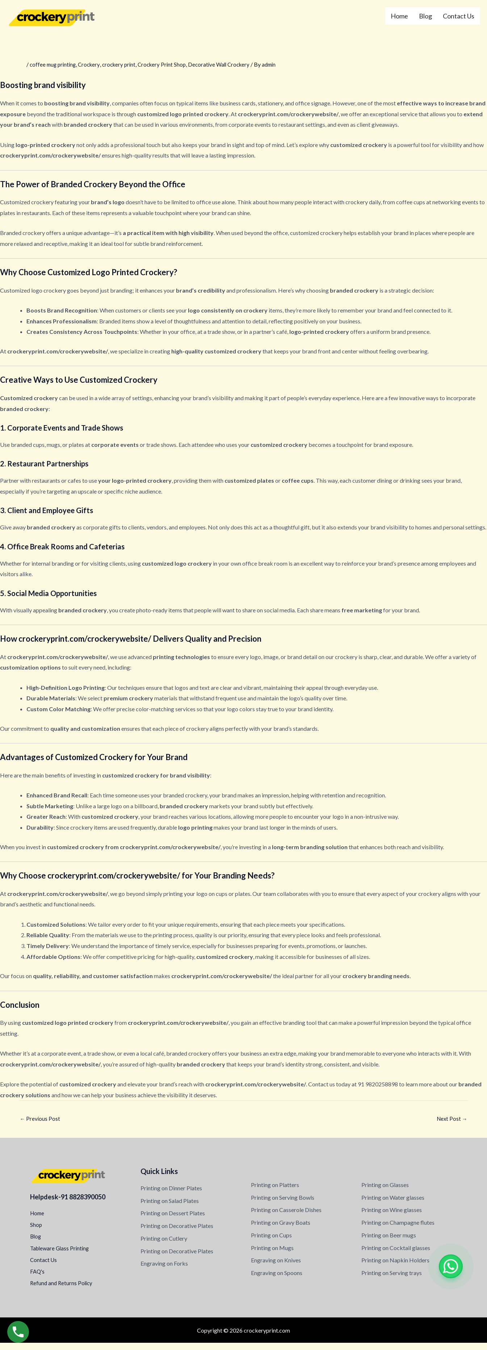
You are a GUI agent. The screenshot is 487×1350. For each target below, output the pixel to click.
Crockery (92, 64)
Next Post (451, 1119)
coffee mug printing (54, 64)
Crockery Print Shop (169, 64)
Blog (425, 16)
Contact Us (458, 16)
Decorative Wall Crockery (228, 64)
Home (399, 16)
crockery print (124, 64)
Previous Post (40, 1119)
